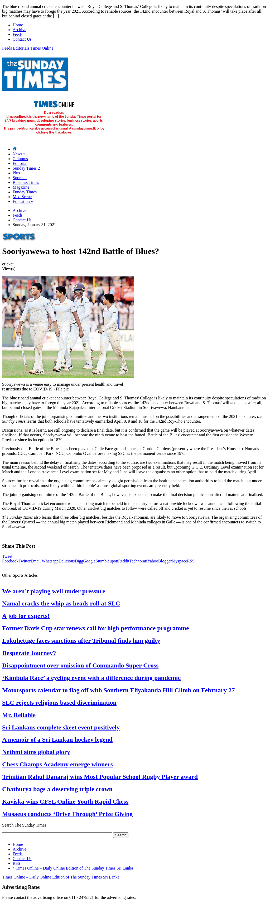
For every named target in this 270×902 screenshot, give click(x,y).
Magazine (22, 187)
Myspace (179, 561)
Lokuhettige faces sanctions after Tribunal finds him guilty (81, 640)
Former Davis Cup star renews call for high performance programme (95, 628)
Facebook (10, 561)
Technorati (138, 561)
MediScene (22, 196)
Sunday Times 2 (26, 168)
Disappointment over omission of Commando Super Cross (80, 665)
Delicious (67, 561)
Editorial (20, 163)
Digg (79, 561)
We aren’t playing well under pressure (53, 591)
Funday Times (25, 192)
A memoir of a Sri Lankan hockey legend (57, 739)
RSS (190, 561)
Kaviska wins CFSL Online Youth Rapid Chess (65, 801)
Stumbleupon (107, 561)
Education (23, 201)
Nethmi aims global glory (36, 751)
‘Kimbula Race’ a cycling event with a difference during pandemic (91, 677)
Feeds (17, 34)
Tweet (7, 556)
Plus (16, 173)
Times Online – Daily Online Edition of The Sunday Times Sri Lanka (73, 868)
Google (89, 561)
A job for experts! (26, 615)
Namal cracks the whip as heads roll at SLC (61, 603)
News (19, 154)
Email (36, 561)
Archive (19, 29)
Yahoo (152, 561)
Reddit (123, 561)
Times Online (41, 48)
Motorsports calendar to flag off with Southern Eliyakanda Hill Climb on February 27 (118, 690)
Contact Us (22, 39)
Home (18, 25)
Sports (20, 177)
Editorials (21, 48)
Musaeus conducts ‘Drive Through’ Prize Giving (67, 813)
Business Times (26, 182)
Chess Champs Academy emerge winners (57, 764)
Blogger (165, 561)
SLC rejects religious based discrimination (59, 702)
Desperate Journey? (29, 653)
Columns (20, 158)
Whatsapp (50, 561)
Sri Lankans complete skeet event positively (61, 727)
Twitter (24, 561)
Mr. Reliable (19, 715)
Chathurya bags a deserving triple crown (57, 789)
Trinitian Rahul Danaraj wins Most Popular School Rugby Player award (100, 776)
